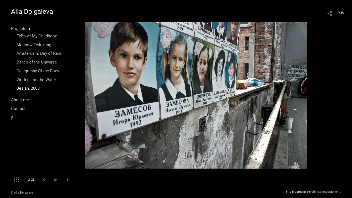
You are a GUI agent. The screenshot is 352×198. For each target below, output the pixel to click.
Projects (18, 28)
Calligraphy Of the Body (37, 70)
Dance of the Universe (36, 62)
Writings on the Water (36, 79)
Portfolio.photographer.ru (324, 192)
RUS (341, 13)
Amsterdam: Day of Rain (38, 53)
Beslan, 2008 (28, 88)
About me (20, 99)
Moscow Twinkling (33, 44)
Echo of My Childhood (36, 36)
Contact (18, 108)
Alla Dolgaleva (32, 11)
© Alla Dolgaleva (22, 192)
